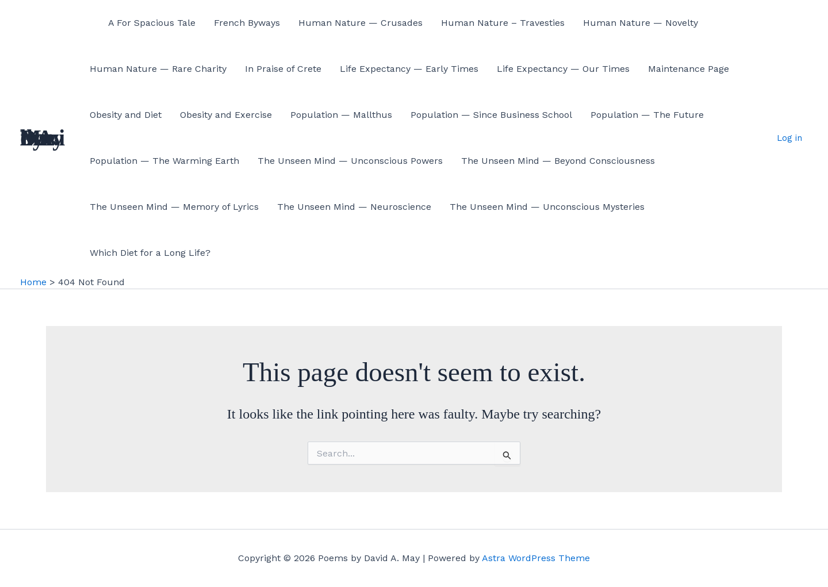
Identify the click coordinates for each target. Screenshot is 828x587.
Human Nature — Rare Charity (158, 68)
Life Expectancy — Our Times (563, 68)
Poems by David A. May (42, 137)
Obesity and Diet (126, 114)
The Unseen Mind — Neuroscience (354, 206)
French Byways (247, 22)
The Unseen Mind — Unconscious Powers (350, 160)
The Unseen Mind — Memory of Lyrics (174, 206)
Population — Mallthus (341, 114)
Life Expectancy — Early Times (409, 68)
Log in (789, 138)
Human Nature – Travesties (503, 22)
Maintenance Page (688, 68)
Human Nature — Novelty (640, 22)
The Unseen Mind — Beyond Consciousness (558, 160)
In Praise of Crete (283, 68)
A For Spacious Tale (151, 22)
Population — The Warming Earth (164, 160)
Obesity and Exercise (226, 114)
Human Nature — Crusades (360, 22)
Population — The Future (647, 114)
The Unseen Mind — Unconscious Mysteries (547, 206)
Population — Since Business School (491, 114)
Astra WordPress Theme (536, 558)
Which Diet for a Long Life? (150, 252)
